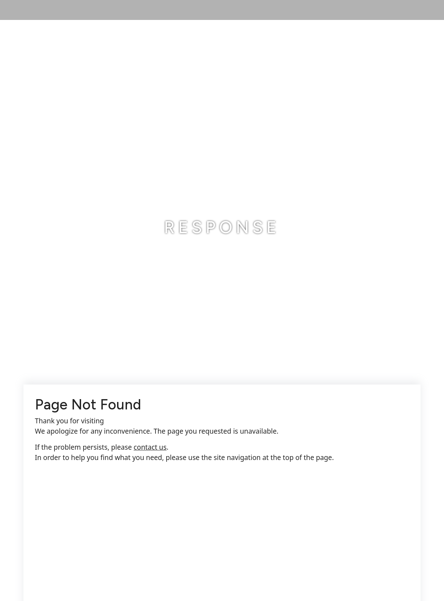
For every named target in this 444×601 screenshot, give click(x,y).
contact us (150, 447)
